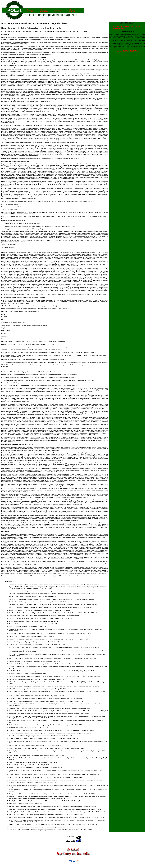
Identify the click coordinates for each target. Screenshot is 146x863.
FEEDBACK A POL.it (58, 10)
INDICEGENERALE (44, 10)
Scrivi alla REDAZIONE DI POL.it (127, 51)
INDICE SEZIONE (30, 10)
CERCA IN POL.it (72, 10)
